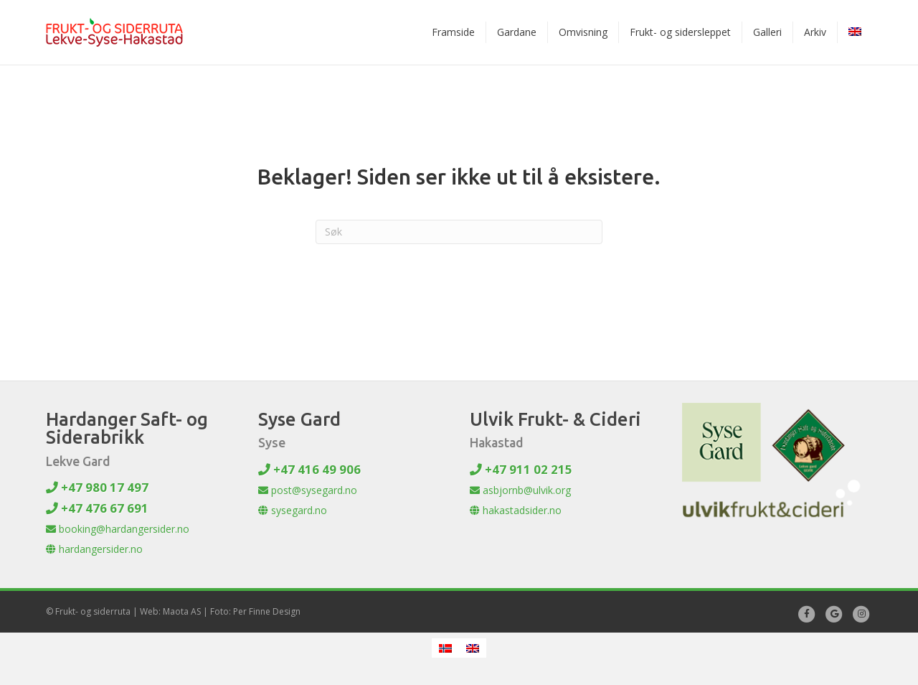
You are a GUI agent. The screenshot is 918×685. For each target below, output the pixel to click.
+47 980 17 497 (97, 487)
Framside (453, 32)
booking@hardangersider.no (117, 529)
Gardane (516, 32)
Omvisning (583, 32)
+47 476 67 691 (97, 508)
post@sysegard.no (307, 490)
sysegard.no (292, 510)
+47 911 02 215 (521, 469)
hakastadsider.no (516, 510)
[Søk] (459, 232)
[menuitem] (855, 32)
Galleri (767, 32)
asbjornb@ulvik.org (520, 490)
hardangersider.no (94, 549)
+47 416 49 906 (309, 469)
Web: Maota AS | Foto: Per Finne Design (220, 611)
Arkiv (815, 32)
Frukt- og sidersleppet (680, 32)
